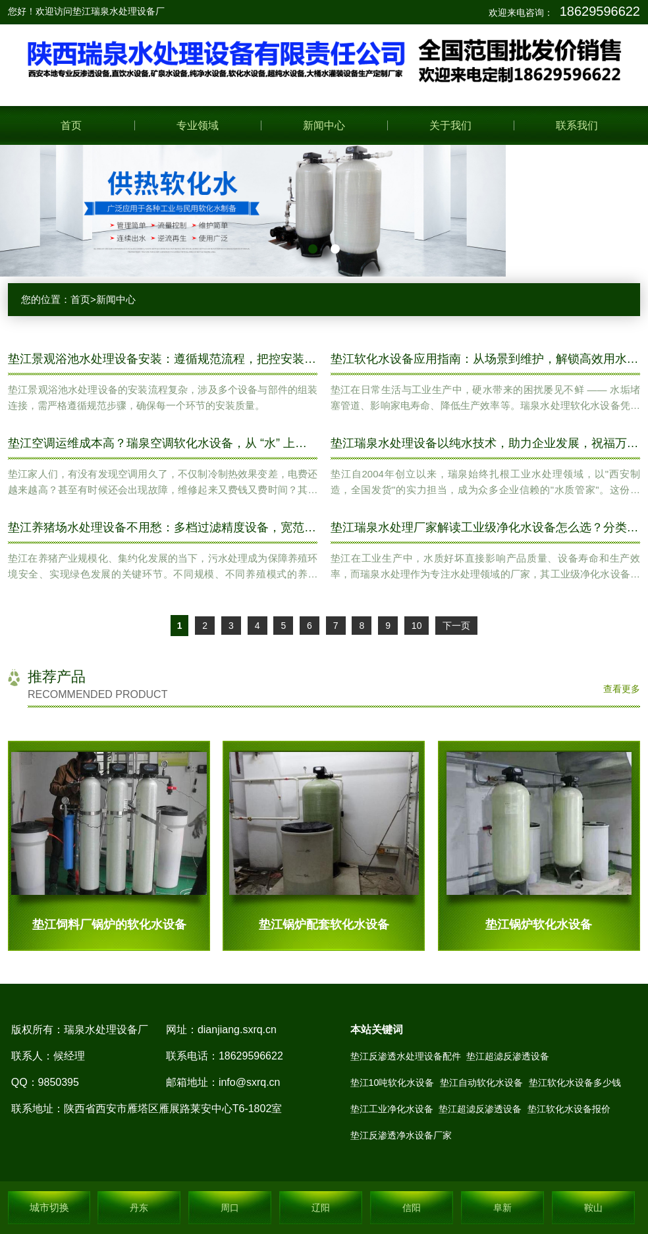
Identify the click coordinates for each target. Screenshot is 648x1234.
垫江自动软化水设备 (481, 1082)
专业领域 (197, 125)
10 (417, 625)
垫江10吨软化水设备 (392, 1082)
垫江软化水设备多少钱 (575, 1082)
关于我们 (450, 125)
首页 (71, 125)
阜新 (502, 1207)
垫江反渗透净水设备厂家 (401, 1135)
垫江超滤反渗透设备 (507, 1056)
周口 (230, 1207)
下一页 (456, 625)
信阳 (411, 1207)
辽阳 (320, 1207)
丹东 (139, 1207)
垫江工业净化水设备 (391, 1109)
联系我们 (577, 125)
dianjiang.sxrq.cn (237, 1029)
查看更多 (621, 689)
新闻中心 (324, 125)
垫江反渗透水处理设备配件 (405, 1056)
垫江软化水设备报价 (568, 1109)
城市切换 (49, 1207)
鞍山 (593, 1207)
